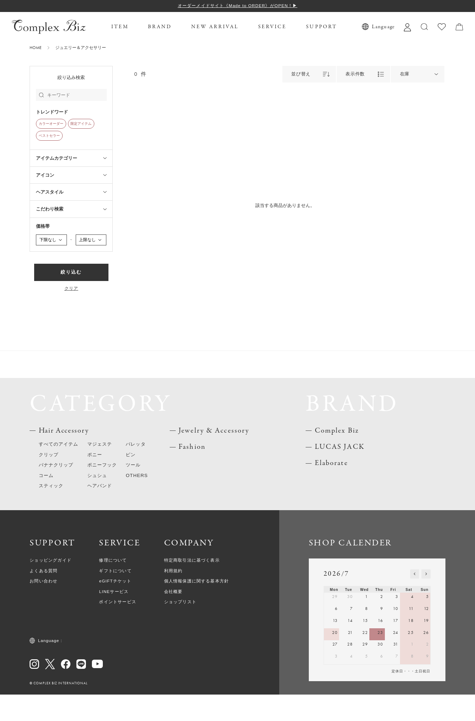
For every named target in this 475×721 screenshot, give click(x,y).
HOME (36, 48)
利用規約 (173, 597)
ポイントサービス (117, 628)
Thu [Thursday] (379, 616)
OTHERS (137, 502)
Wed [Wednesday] (364, 616)
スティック (51, 512)
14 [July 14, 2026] (350, 647)
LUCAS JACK (339, 473)
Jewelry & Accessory (214, 457)
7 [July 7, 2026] (351, 635)
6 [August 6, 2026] (381, 682)
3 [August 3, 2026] (336, 682)
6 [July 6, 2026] (336, 635)
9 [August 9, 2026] (427, 682)
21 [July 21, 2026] (350, 659)
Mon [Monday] (334, 616)
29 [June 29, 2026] (335, 623)
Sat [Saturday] (409, 616)
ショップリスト (180, 628)
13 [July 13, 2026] (335, 647)
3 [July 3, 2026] (396, 623)
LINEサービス (114, 618)
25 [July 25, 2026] (410, 659)
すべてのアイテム (59, 470)
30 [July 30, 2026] (380, 670)
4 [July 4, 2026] (412, 623)
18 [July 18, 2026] (410, 647)
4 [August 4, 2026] (351, 682)
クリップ (48, 481)
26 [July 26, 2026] (426, 659)
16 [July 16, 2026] (380, 647)
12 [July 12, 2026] (426, 635)
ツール (133, 491)
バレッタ (135, 470)
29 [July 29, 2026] (365, 670)
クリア (71, 289)
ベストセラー (49, 136)
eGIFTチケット (115, 607)
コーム (46, 502)
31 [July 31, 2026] (395, 670)
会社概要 (173, 618)
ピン (131, 481)
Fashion (192, 473)
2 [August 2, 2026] (427, 670)
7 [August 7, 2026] (396, 682)
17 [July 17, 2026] (395, 647)
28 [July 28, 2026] (350, 670)
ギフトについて (115, 597)
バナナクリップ (56, 491)
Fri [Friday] (393, 616)
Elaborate (331, 490)
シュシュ (97, 502)
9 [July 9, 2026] (381, 635)
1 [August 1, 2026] (412, 670)
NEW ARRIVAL (215, 26)
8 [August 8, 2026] (412, 682)
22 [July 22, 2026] (365, 659)
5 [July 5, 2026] (427, 623)
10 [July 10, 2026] (395, 635)
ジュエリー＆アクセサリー (80, 48)
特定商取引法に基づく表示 (192, 586)
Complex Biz (337, 457)
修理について (113, 586)
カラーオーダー (51, 124)
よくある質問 (43, 597)
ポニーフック (102, 491)
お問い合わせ (43, 607)
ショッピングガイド (50, 586)
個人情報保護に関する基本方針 (196, 607)
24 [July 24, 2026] (395, 659)
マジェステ (99, 470)
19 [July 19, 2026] (426, 647)
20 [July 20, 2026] (335, 659)
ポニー (94, 481)
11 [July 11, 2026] (411, 635)
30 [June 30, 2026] (350, 623)
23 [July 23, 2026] (380, 659)
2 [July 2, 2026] (381, 623)
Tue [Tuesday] (348, 616)
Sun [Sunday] (425, 616)
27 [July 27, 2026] (335, 670)
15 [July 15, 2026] (365, 647)
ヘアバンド (99, 512)
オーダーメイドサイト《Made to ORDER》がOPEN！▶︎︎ (238, 5)
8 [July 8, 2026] (366, 635)
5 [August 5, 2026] (366, 682)
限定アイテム (81, 124)
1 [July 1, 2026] (366, 623)
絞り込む (71, 272)
